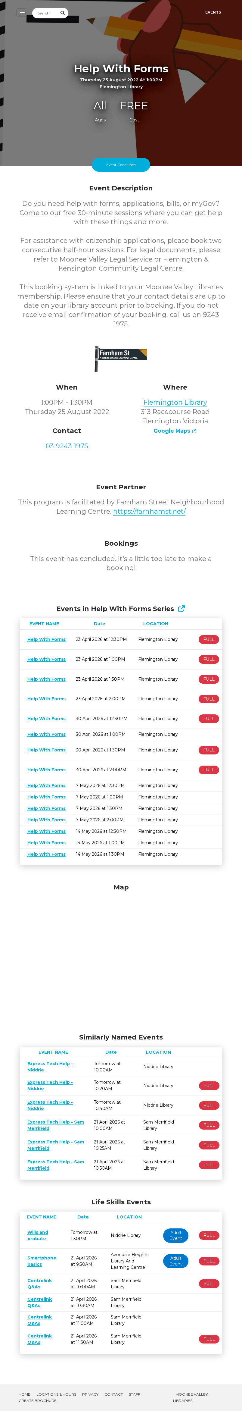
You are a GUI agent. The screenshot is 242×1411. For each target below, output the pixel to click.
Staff (134, 1394)
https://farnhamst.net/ (149, 511)
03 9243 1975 (67, 446)
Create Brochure (38, 1400)
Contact (113, 1394)
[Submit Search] (63, 13)
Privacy (90, 1394)
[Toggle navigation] (21, 12)
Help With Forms (45, 639)
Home (24, 1394)
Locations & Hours (56, 1394)
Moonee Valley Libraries (190, 1397)
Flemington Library (175, 402)
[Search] (44, 13)
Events (213, 12)
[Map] (121, 957)
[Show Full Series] (181, 609)
